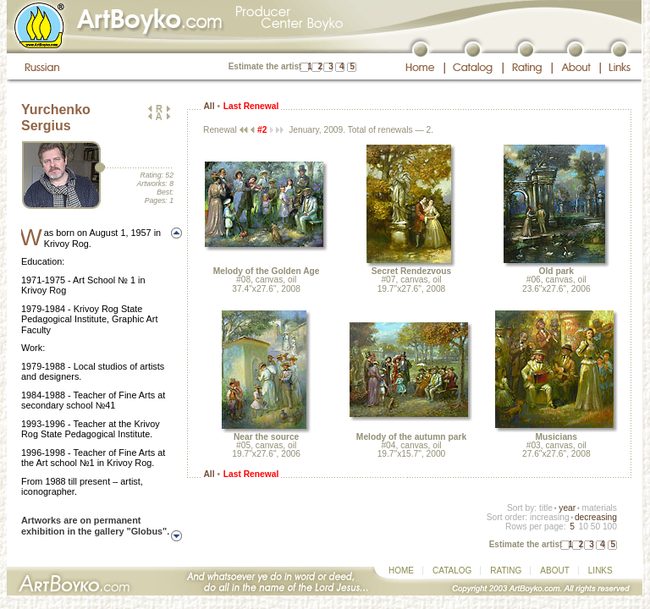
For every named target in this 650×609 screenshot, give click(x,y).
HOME (401, 570)
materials (599, 508)
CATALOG (451, 570)
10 (582, 526)
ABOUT (554, 570)
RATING (505, 570)
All (208, 106)
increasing (550, 517)
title (546, 508)
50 (595, 526)
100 (610, 526)
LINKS (600, 570)
